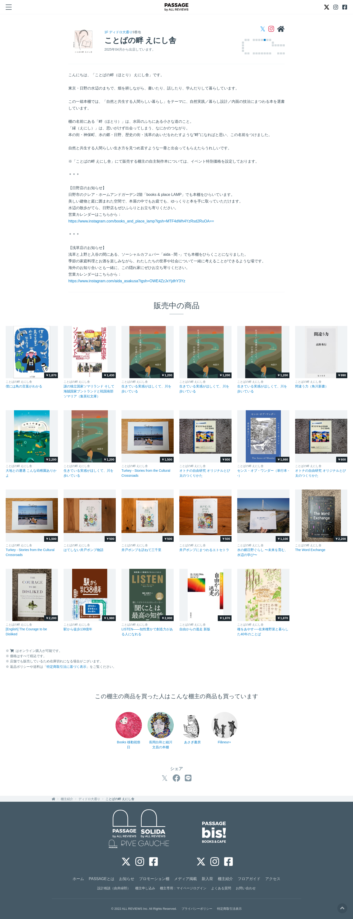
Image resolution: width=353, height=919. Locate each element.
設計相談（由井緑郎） (113, 888)
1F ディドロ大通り (118, 32)
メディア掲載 (185, 879)
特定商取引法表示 (229, 908)
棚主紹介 (67, 799)
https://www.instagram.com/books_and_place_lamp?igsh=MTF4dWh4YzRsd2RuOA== (141, 221)
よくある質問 (221, 888)
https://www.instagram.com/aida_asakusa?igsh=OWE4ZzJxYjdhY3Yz (126, 281)
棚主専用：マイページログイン (183, 888)
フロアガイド (249, 879)
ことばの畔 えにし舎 (120, 799)
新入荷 (207, 879)
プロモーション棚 (154, 879)
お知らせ (126, 879)
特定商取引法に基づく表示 (66, 667)
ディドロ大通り (89, 799)
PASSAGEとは (101, 879)
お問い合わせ (246, 888)
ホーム (78, 879)
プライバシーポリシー (196, 908)
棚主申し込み (145, 888)
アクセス (272, 879)
